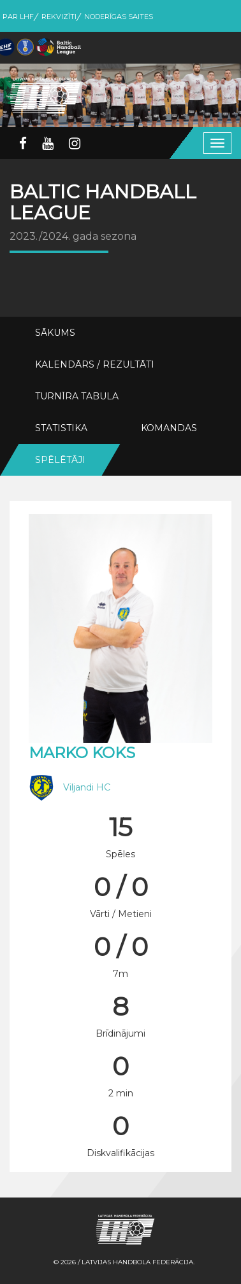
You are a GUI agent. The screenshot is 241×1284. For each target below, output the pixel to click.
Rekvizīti (59, 16)
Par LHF (18, 16)
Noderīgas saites (118, 16)
